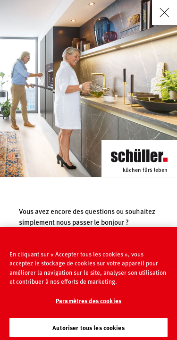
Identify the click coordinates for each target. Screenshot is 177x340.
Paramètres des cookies (88, 303)
